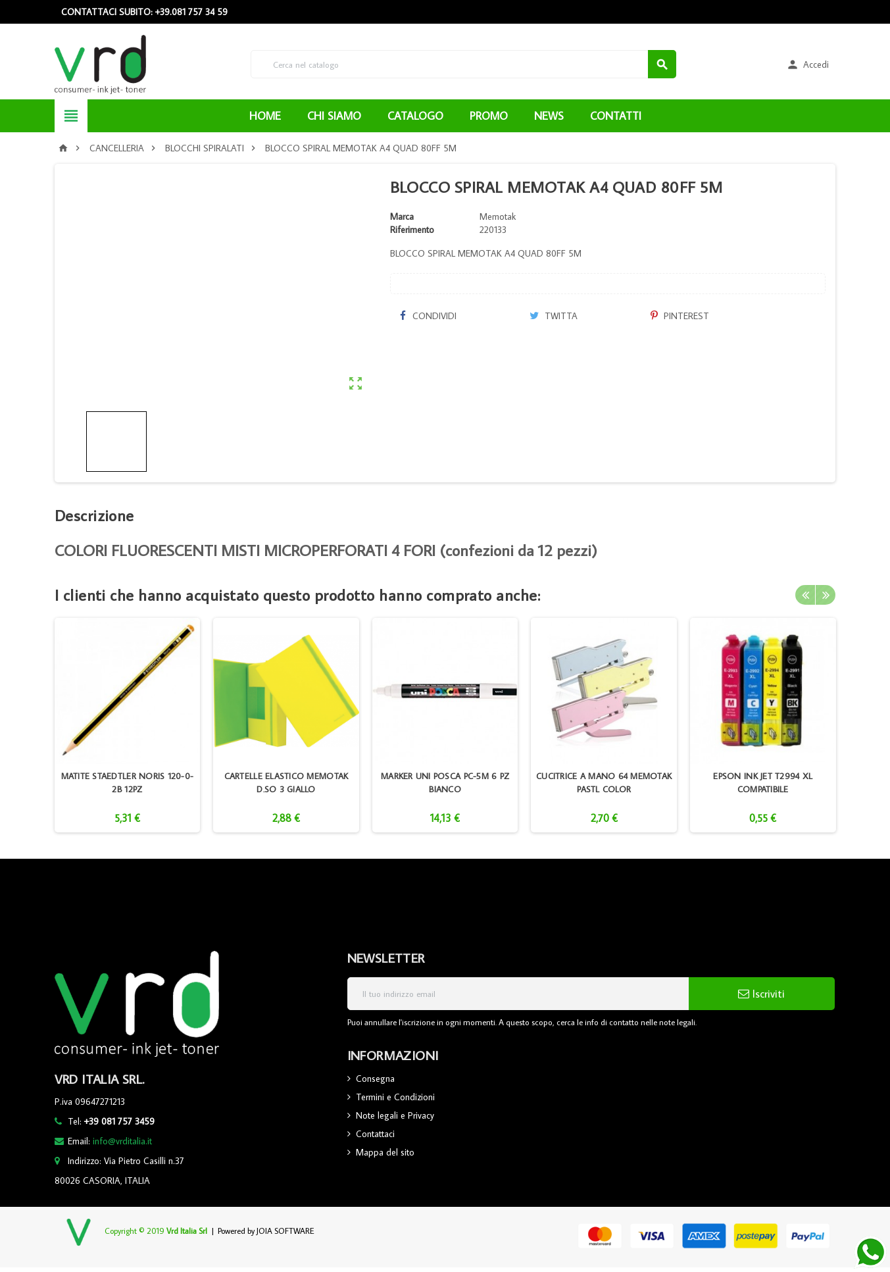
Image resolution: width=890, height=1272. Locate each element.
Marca (402, 216)
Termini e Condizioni (395, 1097)
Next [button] (825, 595)
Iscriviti (761, 993)
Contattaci (375, 1134)
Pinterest (680, 316)
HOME (265, 116)
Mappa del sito (385, 1152)
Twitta (554, 316)
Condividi (428, 316)
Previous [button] (805, 595)
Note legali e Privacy (395, 1115)
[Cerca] (463, 64)
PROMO (489, 116)
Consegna (375, 1078)
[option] (127, 725)
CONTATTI (615, 116)
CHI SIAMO (334, 116)
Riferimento (412, 230)
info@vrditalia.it (122, 1141)
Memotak (498, 216)
